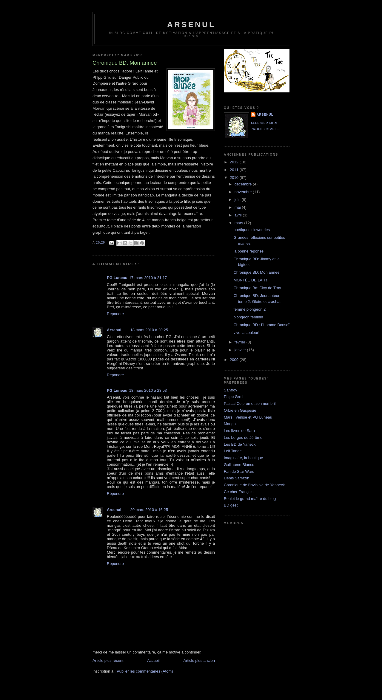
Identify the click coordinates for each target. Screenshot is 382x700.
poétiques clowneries (251, 229)
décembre (244, 184)
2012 (235, 162)
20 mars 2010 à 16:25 (149, 509)
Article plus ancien (199, 660)
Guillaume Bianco (239, 464)
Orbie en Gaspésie (240, 410)
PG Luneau (117, 277)
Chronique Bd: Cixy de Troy (257, 288)
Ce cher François (238, 492)
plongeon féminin (248, 317)
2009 (235, 359)
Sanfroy (230, 390)
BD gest (231, 505)
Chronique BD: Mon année (256, 272)
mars (239, 223)
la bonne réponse (248, 251)
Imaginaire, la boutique (243, 458)
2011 (235, 170)
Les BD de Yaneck (239, 444)
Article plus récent (108, 660)
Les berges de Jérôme (243, 437)
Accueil (153, 660)
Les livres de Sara (239, 430)
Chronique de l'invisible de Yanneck (254, 485)
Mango (230, 424)
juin (238, 199)
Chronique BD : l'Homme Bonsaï (261, 325)
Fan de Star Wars (239, 471)
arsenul (191, 24)
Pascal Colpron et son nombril (249, 403)
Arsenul (114, 330)
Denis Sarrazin (236, 478)
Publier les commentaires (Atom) (145, 671)
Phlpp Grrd (233, 396)
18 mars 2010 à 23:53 (148, 390)
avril (239, 215)
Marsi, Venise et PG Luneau (248, 417)
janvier (241, 350)
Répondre (115, 314)
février (241, 342)
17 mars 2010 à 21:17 (148, 277)
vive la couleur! (246, 332)
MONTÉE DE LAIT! (250, 280)
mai (238, 207)
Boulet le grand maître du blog (250, 498)
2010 (235, 177)
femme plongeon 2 (249, 309)
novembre (244, 192)
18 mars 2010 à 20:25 (149, 330)
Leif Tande (233, 451)
